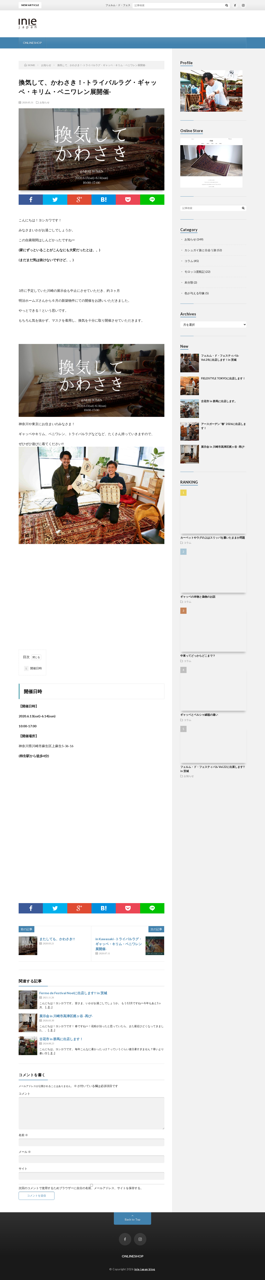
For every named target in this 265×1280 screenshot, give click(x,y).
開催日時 (33, 668)
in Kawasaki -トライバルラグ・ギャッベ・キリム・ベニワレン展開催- (118, 944)
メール (25, 1151)
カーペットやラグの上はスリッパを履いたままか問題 (212, 537)
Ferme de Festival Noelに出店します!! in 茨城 (73, 993)
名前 (23, 1135)
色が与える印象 (194, 293)
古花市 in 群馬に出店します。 (219, 401)
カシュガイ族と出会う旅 (200, 250)
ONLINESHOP (32, 43)
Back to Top (132, 1219)
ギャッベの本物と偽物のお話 (197, 596)
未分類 (188, 282)
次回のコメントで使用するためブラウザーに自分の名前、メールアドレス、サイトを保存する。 (81, 1188)
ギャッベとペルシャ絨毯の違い (199, 714)
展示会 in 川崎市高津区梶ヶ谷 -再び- (66, 1016)
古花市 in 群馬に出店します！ (61, 1039)
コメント (24, 1093)
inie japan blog (144, 1269)
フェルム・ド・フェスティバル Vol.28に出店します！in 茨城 (144, 5)
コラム (188, 261)
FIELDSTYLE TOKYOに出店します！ (223, 378)
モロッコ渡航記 (194, 271)
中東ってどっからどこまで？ (197, 655)
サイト (23, 1168)
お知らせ (44, 102)
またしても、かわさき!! (57, 939)
